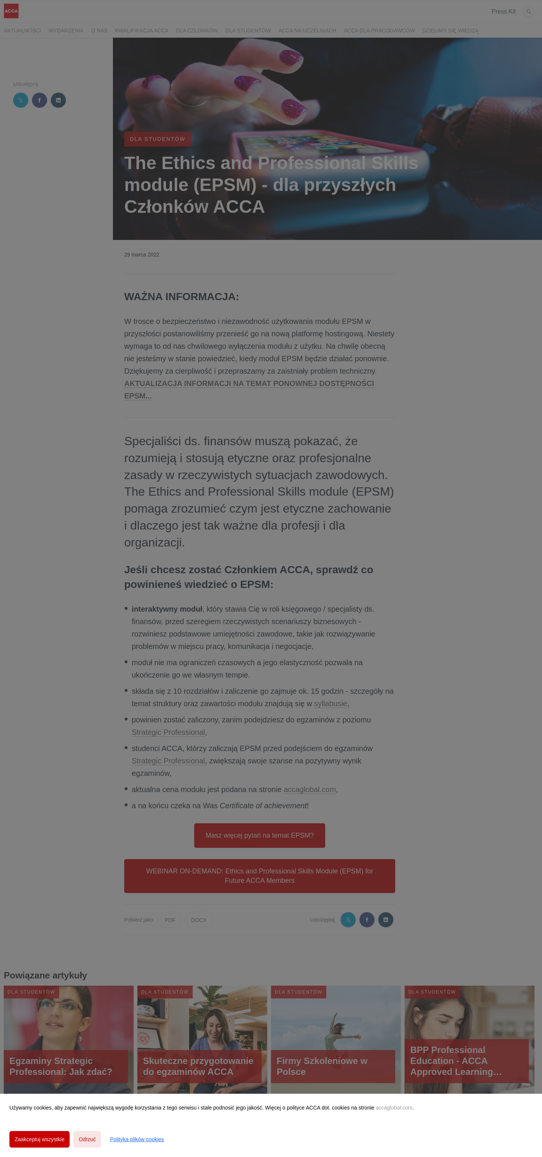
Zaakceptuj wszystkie (39, 1139)
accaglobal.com (394, 1108)
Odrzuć (87, 1139)
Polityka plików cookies (137, 1139)
